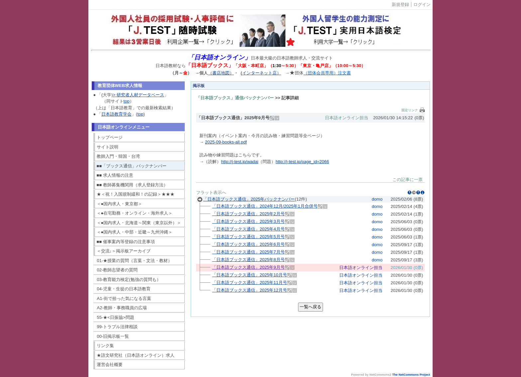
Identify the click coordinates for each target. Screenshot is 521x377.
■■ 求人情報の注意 (115, 175)
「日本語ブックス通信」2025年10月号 (249, 274)
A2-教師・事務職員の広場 (122, 307)
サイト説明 (107, 146)
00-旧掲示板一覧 (113, 336)
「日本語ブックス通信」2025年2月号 (248, 213)
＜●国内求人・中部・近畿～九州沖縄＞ (135, 232)
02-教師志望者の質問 (117, 269)
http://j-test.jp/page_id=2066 (302, 161)
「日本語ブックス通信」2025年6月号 (248, 244)
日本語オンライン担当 (346, 117)
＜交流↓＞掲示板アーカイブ (124, 250)
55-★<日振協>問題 (115, 317)
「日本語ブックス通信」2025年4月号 (248, 229)
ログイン (422, 4)
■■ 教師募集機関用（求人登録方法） (132, 184)
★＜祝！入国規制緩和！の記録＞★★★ (135, 194)
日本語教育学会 (116, 114)
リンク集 (105, 345)
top (127, 101)
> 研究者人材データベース (138, 94)
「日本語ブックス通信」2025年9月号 (248, 267)
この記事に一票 (407, 179)
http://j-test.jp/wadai (239, 161)
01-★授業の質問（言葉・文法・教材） (134, 260)
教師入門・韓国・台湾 (118, 156)
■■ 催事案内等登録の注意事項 (126, 241)
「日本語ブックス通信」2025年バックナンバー (249, 199)
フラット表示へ (211, 192)
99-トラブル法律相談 (117, 326)
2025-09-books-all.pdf (226, 142)
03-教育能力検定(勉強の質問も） (129, 279)
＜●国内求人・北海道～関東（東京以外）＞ (139, 222)
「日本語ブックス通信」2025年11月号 (249, 282)
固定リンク (409, 110)
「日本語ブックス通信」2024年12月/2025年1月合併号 (264, 206)
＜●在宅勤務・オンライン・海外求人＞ (135, 213)
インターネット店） (261, 72)
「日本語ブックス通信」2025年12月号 (249, 290)
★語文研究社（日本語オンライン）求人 (135, 355)
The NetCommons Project (411, 374)
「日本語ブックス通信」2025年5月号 (248, 236)
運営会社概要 (110, 364)
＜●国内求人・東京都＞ (120, 203)
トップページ (110, 137)
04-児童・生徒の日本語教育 (124, 288)
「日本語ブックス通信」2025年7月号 (248, 251)
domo (377, 199)
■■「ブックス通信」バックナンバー (132, 165)
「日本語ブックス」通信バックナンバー (235, 97)
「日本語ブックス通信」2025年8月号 (248, 259)
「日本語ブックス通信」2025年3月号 (248, 221)
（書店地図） (221, 72)
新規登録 (400, 4)
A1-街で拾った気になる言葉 (124, 298)
